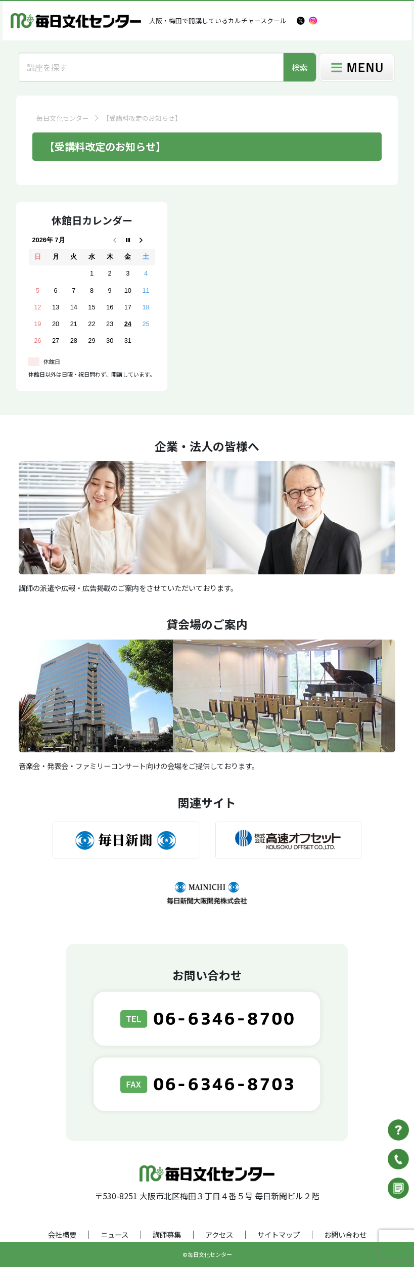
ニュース (114, 1234)
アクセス (219, 1234)
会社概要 (62, 1234)
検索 (300, 67)
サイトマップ (278, 1234)
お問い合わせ (345, 1234)
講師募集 (167, 1234)
